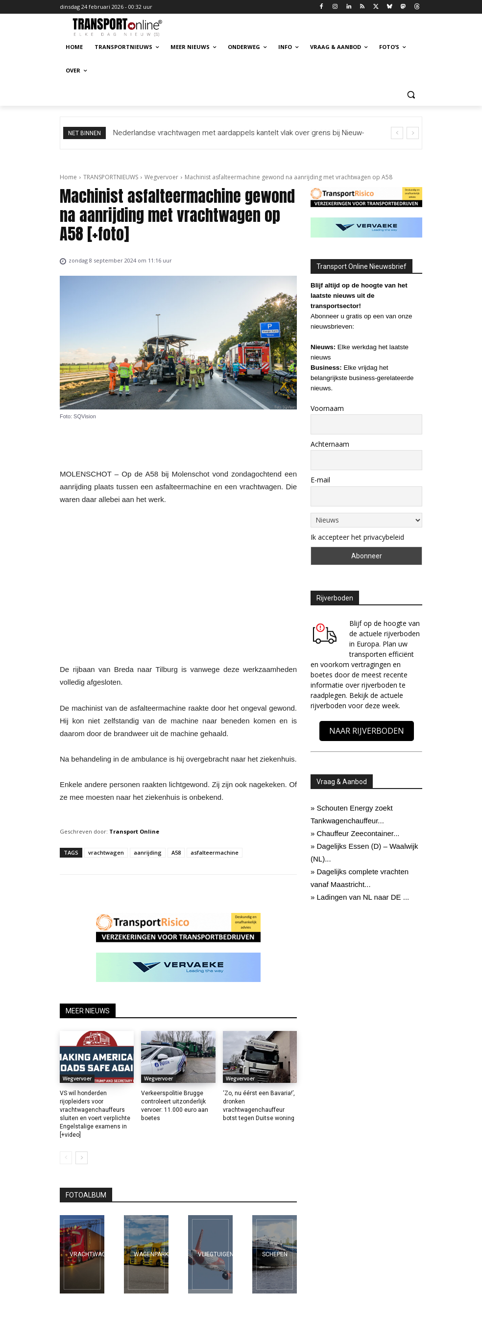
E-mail (320, 479)
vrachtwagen (106, 852)
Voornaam (327, 408)
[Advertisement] (178, 587)
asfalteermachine (215, 852)
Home (68, 177)
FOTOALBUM (86, 1195)
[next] (413, 133)
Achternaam (330, 444)
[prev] (397, 133)
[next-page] (81, 1157)
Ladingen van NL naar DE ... (363, 897)
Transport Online (134, 831)
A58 (176, 852)
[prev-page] (66, 1157)
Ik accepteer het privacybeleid (357, 537)
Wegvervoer (161, 177)
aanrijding (148, 852)
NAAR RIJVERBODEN (366, 730)
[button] (410, 94)
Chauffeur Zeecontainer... (358, 833)
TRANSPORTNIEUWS (110, 177)
